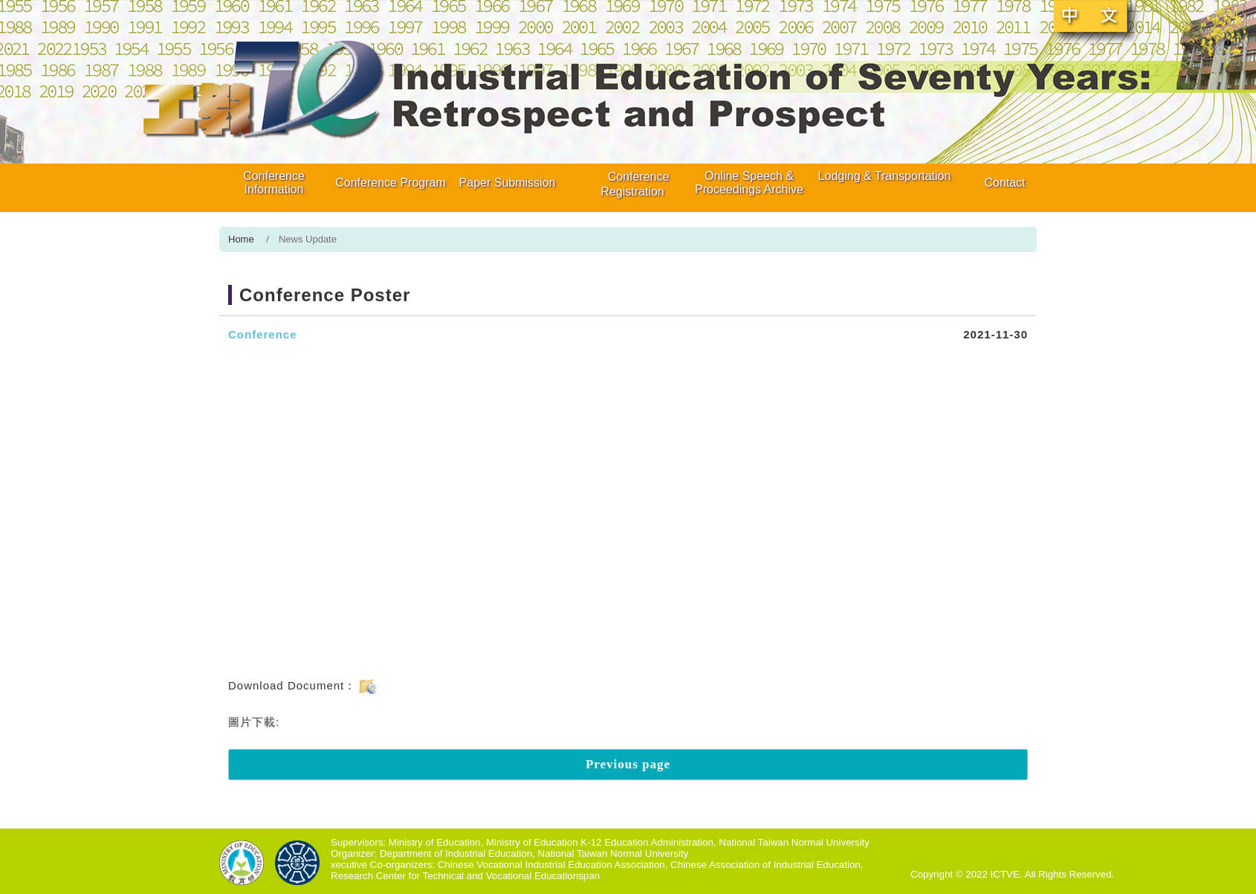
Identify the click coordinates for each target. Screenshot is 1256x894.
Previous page (628, 764)
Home (241, 239)
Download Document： (303, 685)
